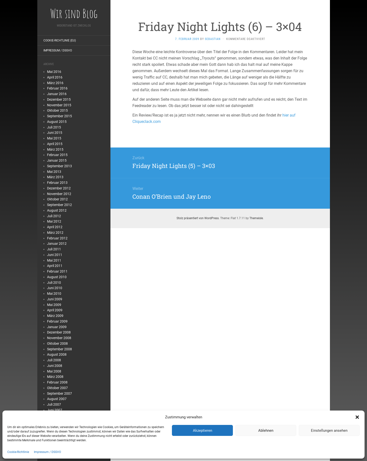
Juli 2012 (54, 216)
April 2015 (54, 144)
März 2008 (55, 377)
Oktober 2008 (57, 343)
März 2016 (55, 83)
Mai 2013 (54, 172)
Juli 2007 (54, 404)
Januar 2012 (57, 243)
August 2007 (57, 399)
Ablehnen (265, 430)
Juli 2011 (54, 249)
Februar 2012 (57, 238)
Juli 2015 (54, 127)
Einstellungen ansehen (329, 430)
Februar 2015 (57, 155)
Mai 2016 (54, 72)
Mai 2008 (54, 371)
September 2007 (59, 393)
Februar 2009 (57, 321)
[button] (357, 417)
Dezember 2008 (59, 332)
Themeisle (256, 218)
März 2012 (55, 233)
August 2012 (57, 210)
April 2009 (54, 310)
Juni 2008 (54, 366)
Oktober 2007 (57, 388)
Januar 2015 (57, 160)
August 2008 (57, 354)
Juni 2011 (54, 255)
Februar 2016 (57, 88)
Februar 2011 (57, 271)
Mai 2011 (54, 260)
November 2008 (59, 338)
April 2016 (54, 77)
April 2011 (54, 266)
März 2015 (55, 149)
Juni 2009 (54, 299)
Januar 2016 (57, 94)
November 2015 (59, 105)
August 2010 (57, 277)
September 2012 (59, 205)
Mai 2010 (54, 293)
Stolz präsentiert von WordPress (198, 218)
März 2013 (55, 177)
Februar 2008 (57, 382)
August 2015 (57, 122)
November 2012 (59, 194)
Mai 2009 (54, 305)
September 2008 (59, 349)
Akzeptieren (202, 430)
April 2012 (54, 227)
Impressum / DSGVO (47, 452)
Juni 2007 (54, 410)
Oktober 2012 (57, 199)
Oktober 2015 (57, 110)
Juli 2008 (54, 360)
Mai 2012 (54, 221)
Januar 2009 (57, 327)
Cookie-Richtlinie (18, 452)
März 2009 (55, 316)
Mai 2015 (54, 138)
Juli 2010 (54, 282)
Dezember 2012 (59, 188)
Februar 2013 (57, 183)
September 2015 (59, 116)
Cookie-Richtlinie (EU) (59, 40)
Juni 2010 (54, 288)
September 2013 (59, 166)
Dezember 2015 (59, 99)
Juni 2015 (54, 133)
